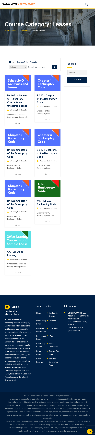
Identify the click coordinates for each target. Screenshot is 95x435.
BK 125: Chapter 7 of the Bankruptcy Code (17, 204)
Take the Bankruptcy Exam (53, 362)
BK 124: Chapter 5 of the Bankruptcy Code (47, 153)
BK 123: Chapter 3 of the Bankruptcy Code (17, 153)
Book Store (53, 328)
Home (38, 313)
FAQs (51, 336)
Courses (52, 321)
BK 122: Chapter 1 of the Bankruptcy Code (47, 99)
